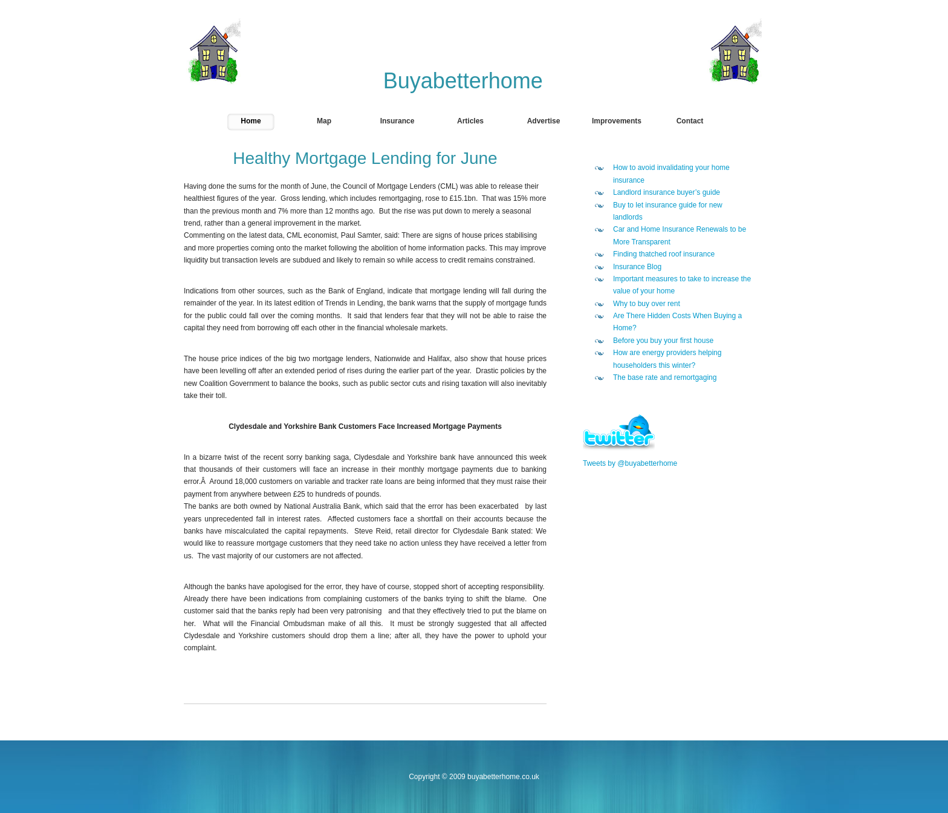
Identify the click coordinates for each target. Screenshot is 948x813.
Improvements (616, 121)
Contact (690, 121)
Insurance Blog (637, 267)
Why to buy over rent (646, 303)
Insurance (397, 121)
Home (251, 121)
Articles (470, 121)
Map (324, 121)
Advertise (543, 121)
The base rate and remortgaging (664, 377)
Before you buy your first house (663, 340)
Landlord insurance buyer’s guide (666, 192)
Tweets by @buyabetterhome (630, 463)
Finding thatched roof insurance (664, 254)
